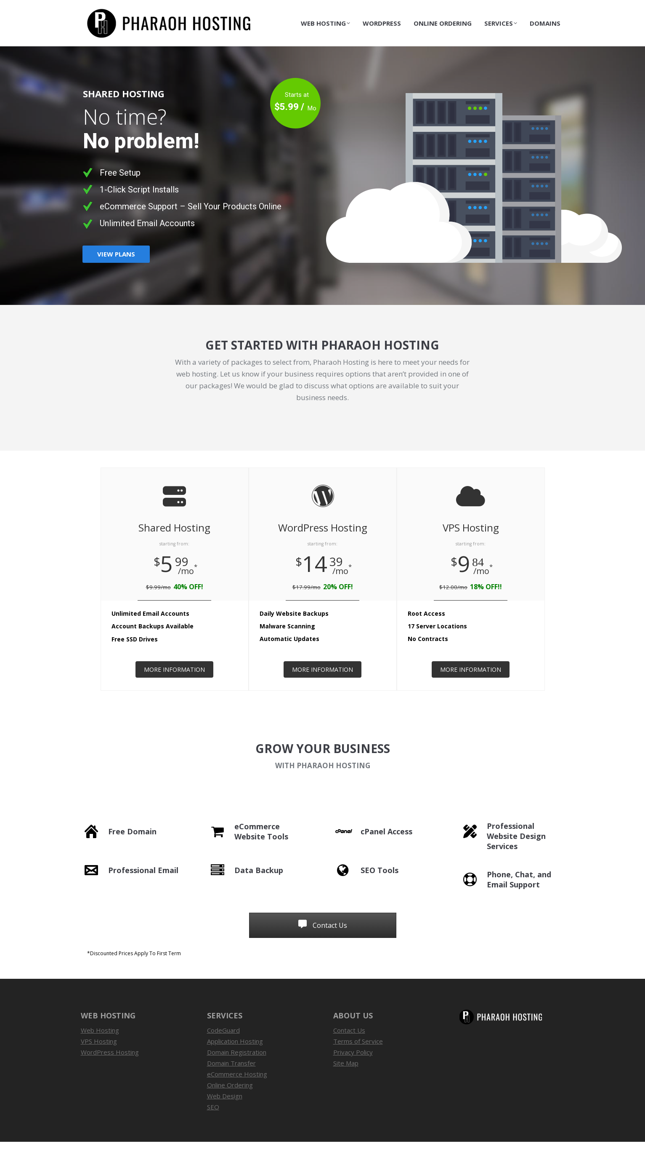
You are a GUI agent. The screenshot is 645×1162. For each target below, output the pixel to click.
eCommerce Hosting (237, 1094)
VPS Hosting (99, 1061)
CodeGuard (223, 1050)
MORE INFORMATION (174, 690)
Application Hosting (235, 1061)
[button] (323, 973)
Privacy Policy (353, 1072)
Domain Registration (236, 1072)
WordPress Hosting (110, 1072)
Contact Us (551, 10)
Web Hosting (100, 1050)
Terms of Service (358, 1061)
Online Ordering (230, 1105)
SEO (213, 1127)
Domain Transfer (231, 1083)
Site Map (345, 1083)
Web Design (224, 1116)
